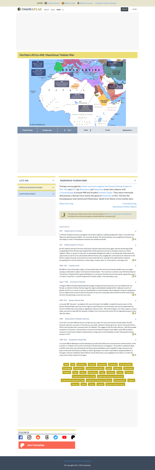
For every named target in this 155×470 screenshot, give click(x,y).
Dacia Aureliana (126, 364)
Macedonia (93, 372)
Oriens (119, 372)
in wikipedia (135, 239)
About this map (66, 203)
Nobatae (111, 372)
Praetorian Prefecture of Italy (73, 380)
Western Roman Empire (115, 384)
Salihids (131, 380)
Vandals (100, 384)
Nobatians (98, 189)
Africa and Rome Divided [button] (30, 187)
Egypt (109, 368)
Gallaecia (117, 368)
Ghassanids (128, 368)
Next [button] (87, 130)
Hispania (67, 372)
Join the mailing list (84, 461)
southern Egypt (105, 192)
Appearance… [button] (127, 130)
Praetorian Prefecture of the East (99, 380)
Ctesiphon (109, 74)
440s (66, 364)
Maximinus (107, 195)
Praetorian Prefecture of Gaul (84, 376)
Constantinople (94, 65)
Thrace (91, 384)
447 (73, 189)
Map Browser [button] (27, 130)
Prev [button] (67, 130)
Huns (75, 372)
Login (134, 8)
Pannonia (129, 372)
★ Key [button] (107, 130)
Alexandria (92, 78)
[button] (47, 130)
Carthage (73, 71)
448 (72, 364)
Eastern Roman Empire (95, 368)
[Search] (63, 9)
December (67, 368)
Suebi (84, 384)
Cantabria (113, 364)
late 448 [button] (23, 180)
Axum (107, 99)
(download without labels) (124, 206)
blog (53, 10)
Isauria (82, 372)
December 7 (78, 368)
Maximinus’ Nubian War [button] (73, 180)
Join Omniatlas (35, 445)
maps (59, 10)
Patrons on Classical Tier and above (118, 214)
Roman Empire (119, 380)
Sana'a (112, 98)
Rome (75, 67)
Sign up (124, 9)
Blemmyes (85, 189)
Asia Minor (81, 364)
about (46, 10)
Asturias (92, 364)
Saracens (75, 384)
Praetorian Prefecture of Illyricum (110, 376)
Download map (129, 203)
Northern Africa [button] (27, 194)
